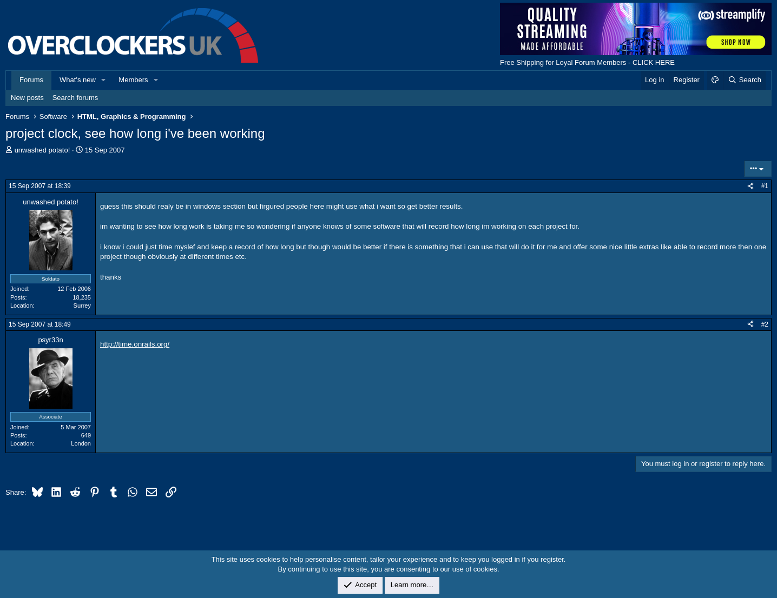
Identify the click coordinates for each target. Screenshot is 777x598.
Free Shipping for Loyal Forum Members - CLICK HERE (587, 62)
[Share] (750, 186)
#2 (764, 324)
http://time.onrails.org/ (134, 344)
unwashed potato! (42, 150)
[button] (104, 80)
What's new (78, 80)
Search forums (75, 98)
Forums (31, 80)
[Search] (744, 80)
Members (133, 80)
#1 (764, 186)
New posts (27, 98)
